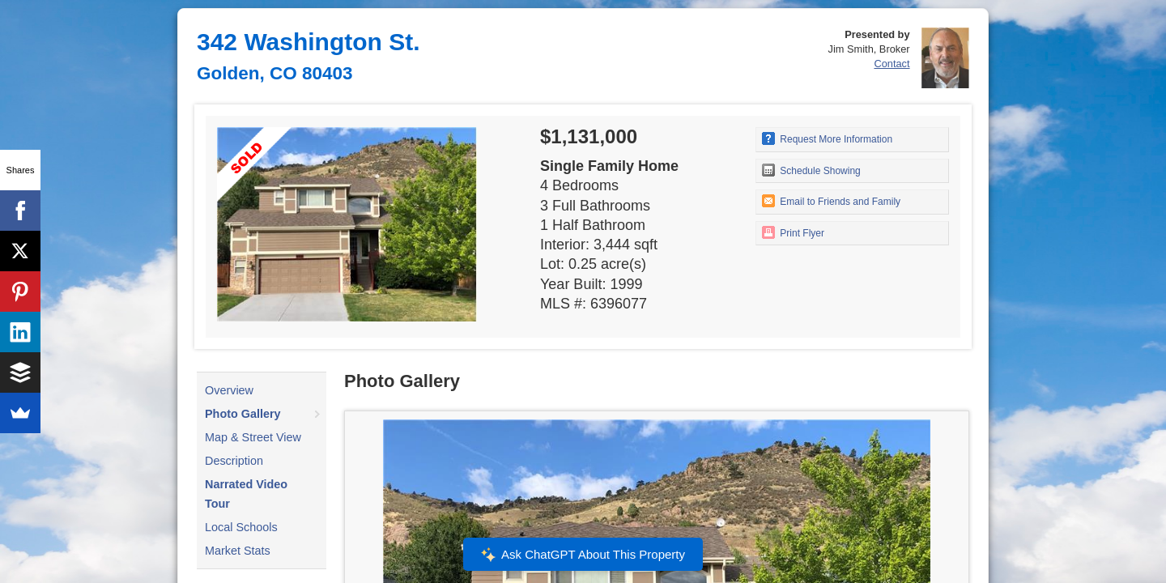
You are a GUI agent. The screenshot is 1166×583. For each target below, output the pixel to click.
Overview (229, 390)
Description (234, 460)
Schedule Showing (811, 170)
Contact (891, 63)
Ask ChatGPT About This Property (583, 554)
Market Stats (237, 550)
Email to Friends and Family (831, 200)
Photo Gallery (243, 413)
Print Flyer (793, 232)
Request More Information (827, 138)
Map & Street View (253, 437)
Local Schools (241, 527)
